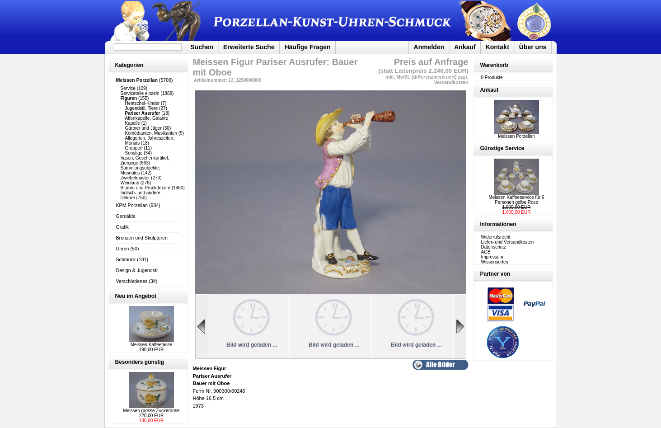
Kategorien (129, 65)
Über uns (533, 47)
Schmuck (126, 259)
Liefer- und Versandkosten (507, 242)
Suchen (202, 47)
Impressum (492, 256)
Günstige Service (502, 148)
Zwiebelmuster (135, 177)
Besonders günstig (139, 362)
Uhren (122, 248)
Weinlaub (130, 182)
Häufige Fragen (308, 47)
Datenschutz (493, 247)
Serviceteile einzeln (140, 93)
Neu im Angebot (136, 296)
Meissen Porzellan (516, 134)
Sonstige (134, 153)
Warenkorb (494, 65)
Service (128, 88)
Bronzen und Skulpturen (142, 237)
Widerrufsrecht (496, 237)
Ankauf (464, 47)
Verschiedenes (132, 281)
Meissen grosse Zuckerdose (151, 410)
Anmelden (429, 47)
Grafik (122, 227)
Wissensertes (494, 261)
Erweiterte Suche (249, 47)
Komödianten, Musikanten (151, 133)
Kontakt (497, 47)
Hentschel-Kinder (142, 103)
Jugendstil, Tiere (141, 108)
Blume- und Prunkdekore (146, 187)
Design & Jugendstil (137, 270)
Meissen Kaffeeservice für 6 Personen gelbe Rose (516, 200)
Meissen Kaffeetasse (152, 344)
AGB (486, 251)
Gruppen (134, 148)
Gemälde (126, 216)
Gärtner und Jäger (143, 128)
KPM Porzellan (132, 205)
